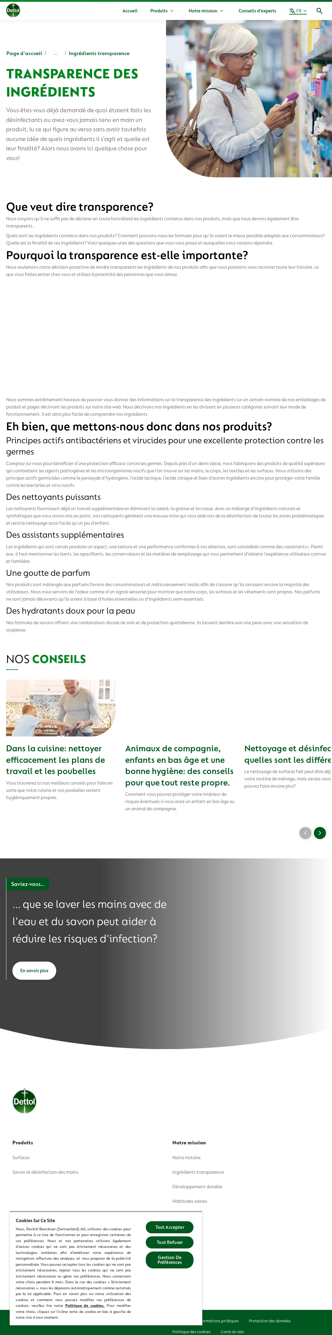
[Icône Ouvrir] (319, 11)
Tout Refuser (170, 1242)
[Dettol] (13, 11)
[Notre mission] (203, 11)
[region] (106, 1268)
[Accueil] (130, 11)
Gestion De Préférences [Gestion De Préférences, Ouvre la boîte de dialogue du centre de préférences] (170, 1260)
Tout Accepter (169, 1227)
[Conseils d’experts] (257, 11)
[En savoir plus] (34, 969)
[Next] (320, 831)
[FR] (298, 11)
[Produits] (159, 11)
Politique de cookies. (85, 1305)
